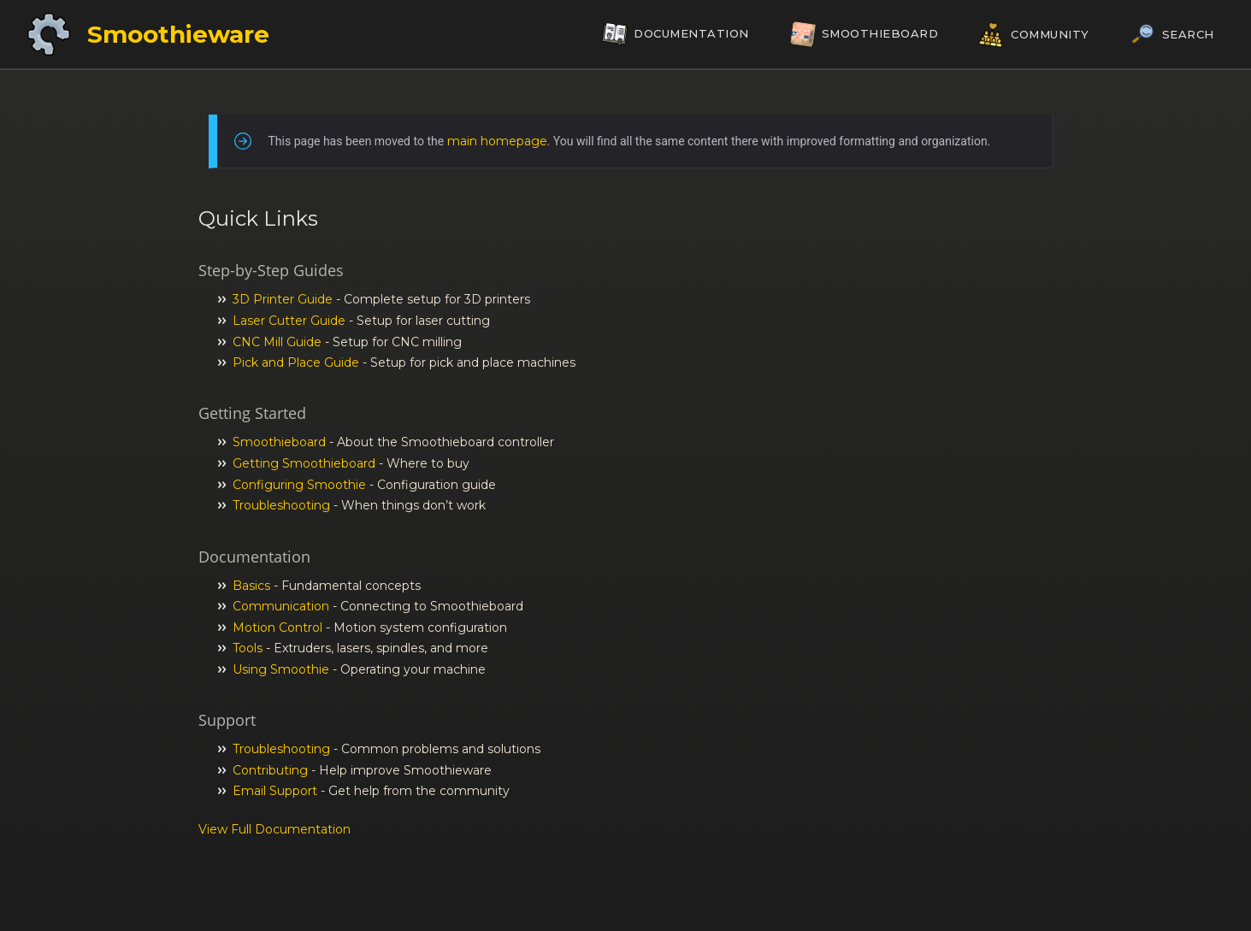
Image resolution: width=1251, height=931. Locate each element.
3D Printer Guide (283, 299)
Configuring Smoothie (299, 484)
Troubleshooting (281, 505)
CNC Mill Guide (277, 342)
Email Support (275, 790)
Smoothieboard (279, 442)
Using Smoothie (281, 669)
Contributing (270, 770)
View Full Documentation (274, 829)
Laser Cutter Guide (289, 320)
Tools (248, 648)
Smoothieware (178, 34)
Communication (281, 606)
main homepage (497, 141)
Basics (251, 585)
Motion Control (277, 627)
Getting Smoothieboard (304, 463)
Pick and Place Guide (296, 362)
